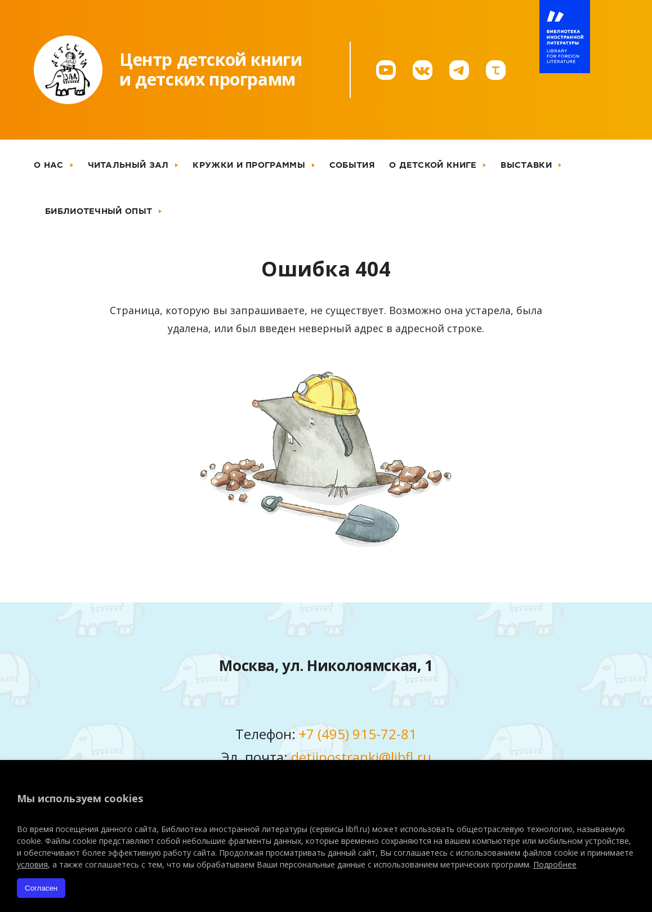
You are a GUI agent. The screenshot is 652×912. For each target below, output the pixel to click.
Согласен (41, 888)
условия (32, 864)
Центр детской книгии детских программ (210, 69)
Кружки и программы (249, 165)
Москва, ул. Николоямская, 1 (326, 665)
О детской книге (433, 165)
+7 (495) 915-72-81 (358, 734)
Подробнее (555, 864)
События (352, 165)
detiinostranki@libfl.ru (361, 757)
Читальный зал (128, 165)
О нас (49, 165)
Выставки (526, 165)
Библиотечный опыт (98, 211)
